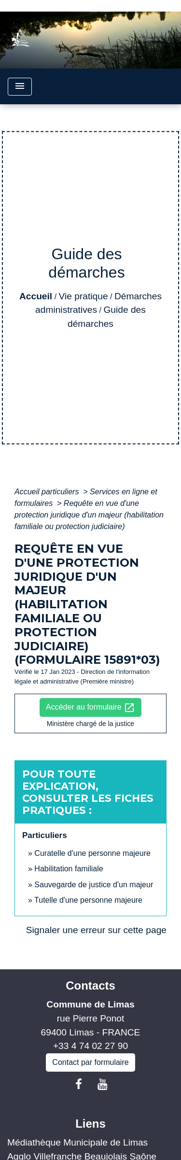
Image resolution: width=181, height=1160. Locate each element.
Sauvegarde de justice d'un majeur (93, 884)
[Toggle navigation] (20, 87)
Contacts (90, 985)
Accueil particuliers (47, 492)
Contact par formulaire (90, 1062)
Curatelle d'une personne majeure (92, 853)
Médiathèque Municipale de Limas (77, 1142)
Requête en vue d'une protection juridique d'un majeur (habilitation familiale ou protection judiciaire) (89, 515)
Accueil (35, 296)
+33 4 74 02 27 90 (90, 1046)
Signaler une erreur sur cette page (96, 930)
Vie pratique (83, 296)
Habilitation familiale (68, 869)
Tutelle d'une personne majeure (88, 900)
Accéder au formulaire (90, 707)
